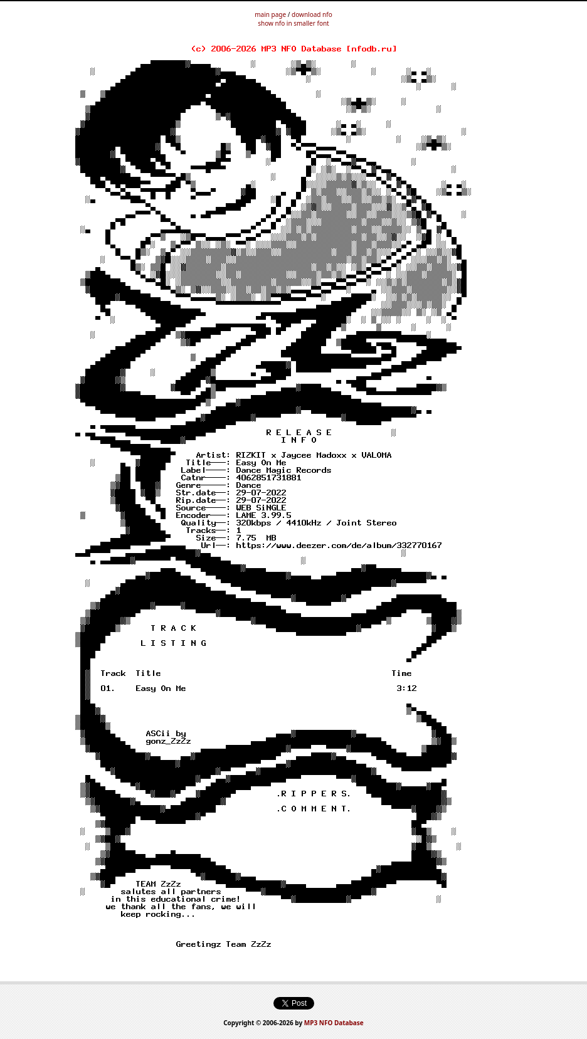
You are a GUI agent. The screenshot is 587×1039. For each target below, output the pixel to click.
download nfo (312, 14)
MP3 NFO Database (334, 1022)
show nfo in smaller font (293, 23)
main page (270, 14)
